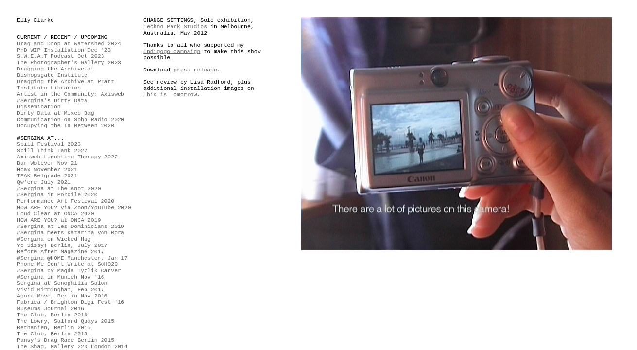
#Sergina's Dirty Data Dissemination (52, 103)
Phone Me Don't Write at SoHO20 (67, 264)
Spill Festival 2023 (49, 144)
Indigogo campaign (171, 51)
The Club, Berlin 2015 (52, 334)
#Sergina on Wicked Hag (54, 239)
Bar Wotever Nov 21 (47, 163)
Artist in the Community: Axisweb (70, 94)
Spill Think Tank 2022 (52, 150)
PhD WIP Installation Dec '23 (64, 50)
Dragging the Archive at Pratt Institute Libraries (65, 84)
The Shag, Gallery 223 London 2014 (72, 346)
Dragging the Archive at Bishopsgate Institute (55, 72)
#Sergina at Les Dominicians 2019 (70, 226)
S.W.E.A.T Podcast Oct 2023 (60, 56)
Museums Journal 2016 (50, 308)
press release (195, 70)
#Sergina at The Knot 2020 (59, 188)
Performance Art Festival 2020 (65, 201)
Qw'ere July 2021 (43, 182)
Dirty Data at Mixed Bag (55, 113)
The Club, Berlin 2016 (52, 315)
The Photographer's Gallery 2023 (69, 62)
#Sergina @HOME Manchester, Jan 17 (72, 258)
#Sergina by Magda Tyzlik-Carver (69, 270)
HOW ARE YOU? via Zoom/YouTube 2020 (74, 207)
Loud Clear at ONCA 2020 (55, 213)
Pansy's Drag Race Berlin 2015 (65, 340)
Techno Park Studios (175, 26)
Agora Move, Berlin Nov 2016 (62, 296)
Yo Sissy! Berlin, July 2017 (62, 245)
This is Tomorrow (170, 94)
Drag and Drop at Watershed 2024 (69, 43)
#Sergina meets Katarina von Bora (70, 232)
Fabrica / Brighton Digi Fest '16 (70, 302)
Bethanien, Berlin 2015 (54, 327)
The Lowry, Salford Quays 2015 (65, 321)
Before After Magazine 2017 (60, 251)
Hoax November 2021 (47, 169)
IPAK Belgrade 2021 (47, 176)
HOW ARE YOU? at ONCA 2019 (59, 220)
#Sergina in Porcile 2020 (57, 195)
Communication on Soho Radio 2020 (70, 119)
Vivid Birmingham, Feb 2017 (60, 289)
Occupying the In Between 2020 (65, 125)
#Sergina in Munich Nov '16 (60, 277)
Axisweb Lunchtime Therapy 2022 (67, 157)
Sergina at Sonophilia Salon (62, 283)
